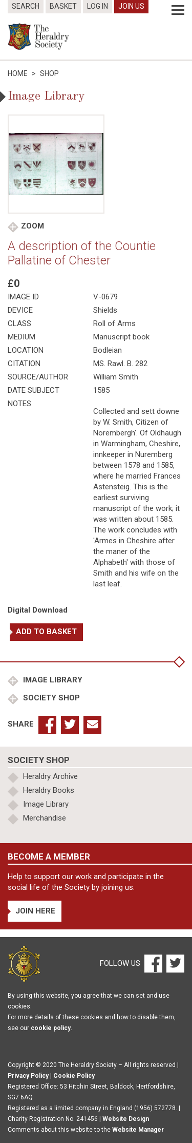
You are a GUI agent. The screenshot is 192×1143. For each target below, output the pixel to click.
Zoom (32, 226)
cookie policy (51, 1028)
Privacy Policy (28, 1075)
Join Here (35, 911)
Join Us (131, 6)
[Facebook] (153, 963)
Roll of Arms (114, 323)
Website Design (125, 1118)
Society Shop (50, 697)
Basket (63, 6)
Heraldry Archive (50, 776)
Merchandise (44, 818)
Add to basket (46, 631)
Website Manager (138, 1129)
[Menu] (178, 10)
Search (25, 6)
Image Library (51, 679)
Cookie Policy (74, 1075)
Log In (97, 6)
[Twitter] (174, 963)
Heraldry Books (48, 790)
